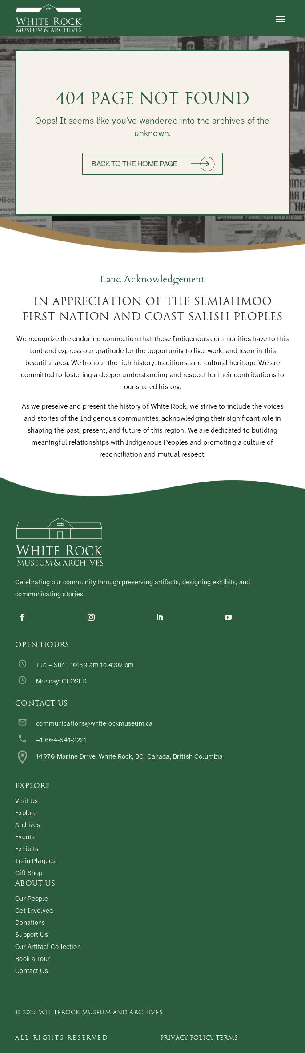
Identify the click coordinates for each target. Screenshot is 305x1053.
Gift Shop (28, 873)
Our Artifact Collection (47, 947)
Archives (27, 825)
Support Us (31, 935)
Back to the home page (134, 163)
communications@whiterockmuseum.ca (94, 723)
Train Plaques (35, 861)
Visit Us (26, 801)
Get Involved (34, 911)
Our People (31, 899)
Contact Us (31, 971)
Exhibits (26, 849)
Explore (26, 813)
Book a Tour (32, 959)
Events (25, 837)
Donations (30, 923)
